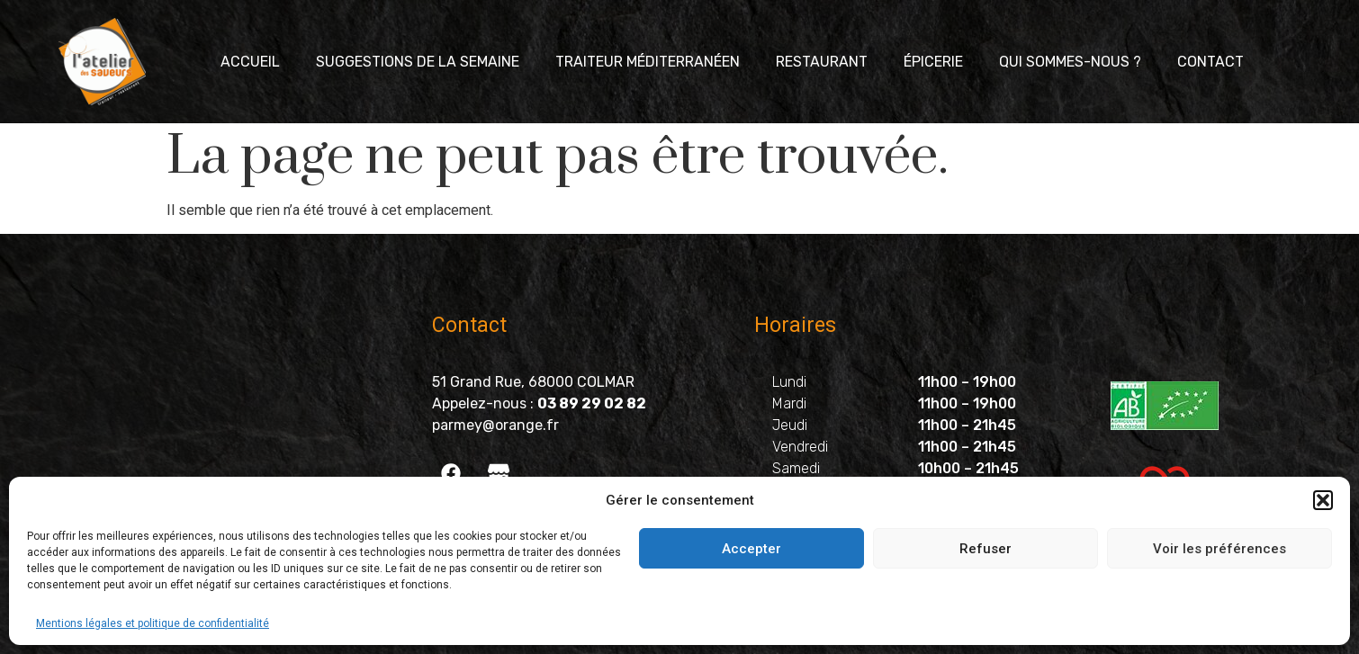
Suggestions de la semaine (417, 61)
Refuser (985, 549)
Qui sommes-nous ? (1070, 61)
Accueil (250, 61)
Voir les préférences (1219, 549)
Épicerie (933, 61)
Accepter (751, 549)
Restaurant (822, 61)
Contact (1210, 61)
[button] (1323, 500)
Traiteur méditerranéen (647, 61)
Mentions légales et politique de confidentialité (152, 623)
